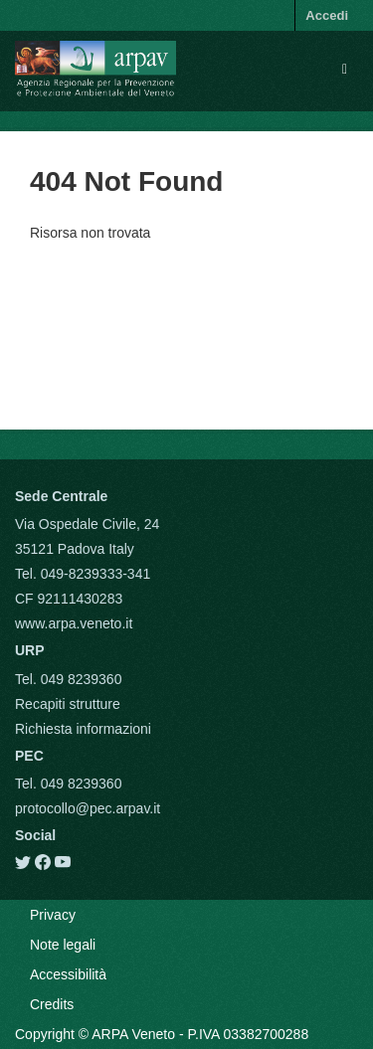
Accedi (326, 15)
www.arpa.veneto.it (73, 623)
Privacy (53, 915)
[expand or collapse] (344, 68)
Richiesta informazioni (83, 729)
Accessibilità (68, 974)
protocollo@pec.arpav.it (87, 808)
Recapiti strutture (67, 704)
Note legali (62, 945)
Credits (52, 1004)
